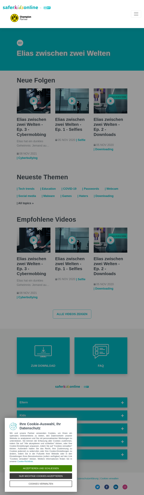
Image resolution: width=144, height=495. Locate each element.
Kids (23, 415)
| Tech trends (26, 188)
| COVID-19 (69, 188)
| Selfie (80, 140)
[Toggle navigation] (136, 14)
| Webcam (111, 188)
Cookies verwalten (109, 478)
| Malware (48, 196)
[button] (43, 355)
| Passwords (90, 188)
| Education (48, 188)
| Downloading (103, 149)
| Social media (26, 196)
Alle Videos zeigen (72, 314)
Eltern (24, 402)
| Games (66, 196)
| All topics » (25, 203)
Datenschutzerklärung (88, 478)
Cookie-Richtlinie (25, 461)
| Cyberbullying (27, 158)
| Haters (83, 196)
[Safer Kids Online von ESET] (27, 7)
